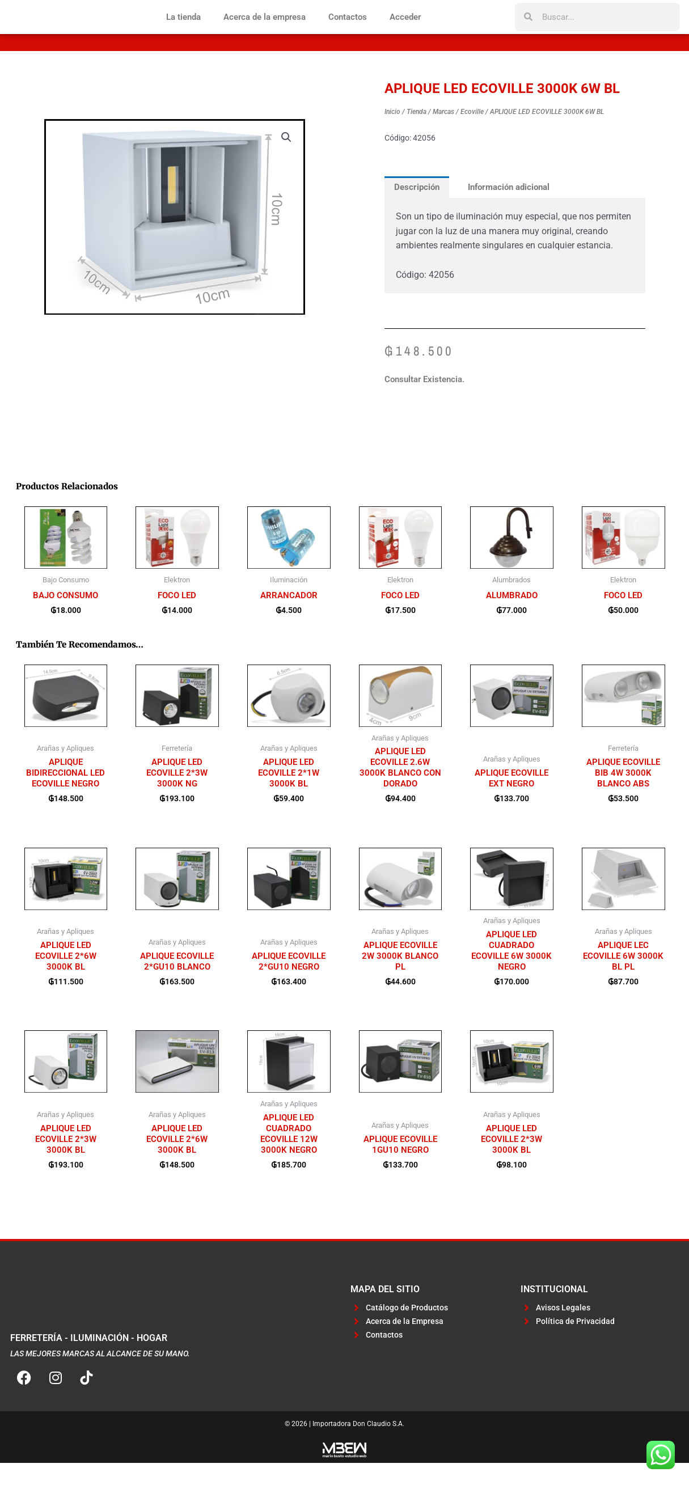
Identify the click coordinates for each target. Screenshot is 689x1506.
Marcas (443, 149)
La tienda (183, 36)
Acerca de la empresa (264, 36)
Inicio (392, 149)
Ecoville (472, 149)
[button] (286, 174)
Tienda (416, 149)
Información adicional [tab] (510, 224)
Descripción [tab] (417, 224)
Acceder (405, 36)
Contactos (347, 36)
